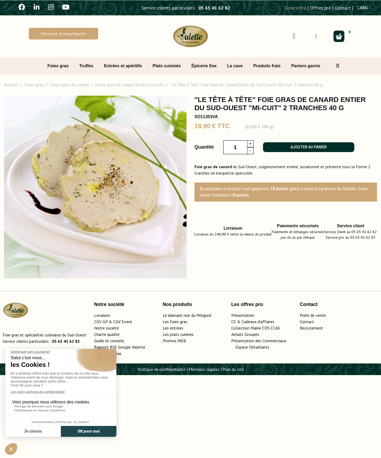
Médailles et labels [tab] (183, 309)
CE (233, 404)
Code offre (295, 8)
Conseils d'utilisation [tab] (244, 309)
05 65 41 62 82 (214, 8)
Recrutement (311, 410)
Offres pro (320, 8)
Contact (343, 8)
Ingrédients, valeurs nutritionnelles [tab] (107, 309)
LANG (364, 7)
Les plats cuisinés (178, 417)
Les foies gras (175, 404)
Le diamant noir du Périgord (187, 398)
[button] (63, 33)
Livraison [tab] (345, 309)
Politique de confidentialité (161, 452)
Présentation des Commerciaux (260, 423)
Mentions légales (204, 452)
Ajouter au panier (309, 147)
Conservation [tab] (301, 309)
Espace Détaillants (252, 430)
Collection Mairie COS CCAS (255, 410)
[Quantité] (235, 147)
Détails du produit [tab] (33, 309)
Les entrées (173, 410)
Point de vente (313, 398)
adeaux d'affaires (259, 404)
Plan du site (233, 452)
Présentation (242, 398)
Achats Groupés (245, 417)
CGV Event (122, 404)
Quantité (204, 147)
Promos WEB (174, 423)
